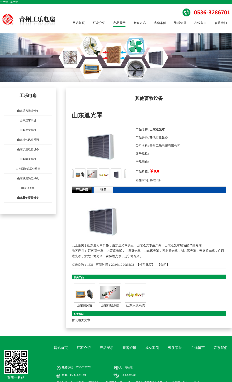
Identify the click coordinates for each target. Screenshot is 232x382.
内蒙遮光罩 (114, 250)
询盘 (103, 189)
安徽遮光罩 (207, 250)
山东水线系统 (135, 305)
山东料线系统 (110, 305)
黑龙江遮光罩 (93, 256)
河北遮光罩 (170, 250)
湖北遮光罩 (188, 250)
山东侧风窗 (84, 305)
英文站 (14, 2)
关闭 (163, 264)
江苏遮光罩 (95, 250)
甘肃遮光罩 (133, 250)
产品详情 (82, 189)
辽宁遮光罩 (132, 256)
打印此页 (145, 264)
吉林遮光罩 (113, 256)
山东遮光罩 (151, 250)
